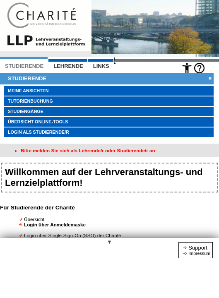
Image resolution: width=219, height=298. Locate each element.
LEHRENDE (68, 66)
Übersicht (34, 219)
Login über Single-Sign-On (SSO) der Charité (72, 235)
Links (101, 66)
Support (197, 248)
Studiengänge (25, 111)
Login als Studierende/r (38, 132)
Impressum (199, 253)
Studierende (110, 78)
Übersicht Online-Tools (38, 121)
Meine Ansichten (28, 90)
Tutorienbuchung (30, 101)
